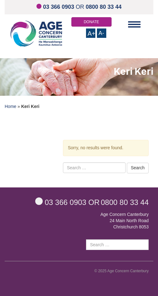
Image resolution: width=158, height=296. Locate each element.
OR (79, 7)
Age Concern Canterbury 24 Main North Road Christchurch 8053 (124, 220)
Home (10, 106)
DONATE (91, 22)
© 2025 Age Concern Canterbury (121, 271)
